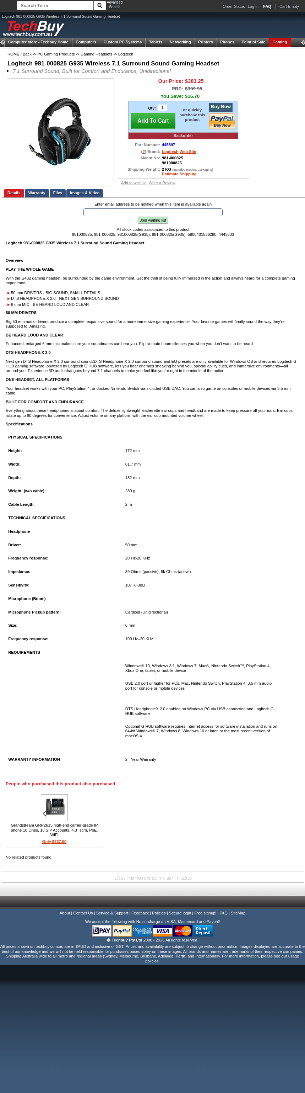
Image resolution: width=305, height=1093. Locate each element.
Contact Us (83, 913)
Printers (205, 42)
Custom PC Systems (123, 42)
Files (57, 193)
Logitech (125, 54)
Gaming (280, 42)
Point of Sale (253, 42)
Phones (227, 42)
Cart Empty (289, 6)
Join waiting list (153, 220)
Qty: (152, 108)
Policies (159, 913)
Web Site (188, 151)
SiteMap (238, 913)
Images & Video (84, 193)
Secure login (180, 913)
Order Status (234, 6)
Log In (253, 6)
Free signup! (205, 913)
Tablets (156, 42)
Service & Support (112, 913)
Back (27, 54)
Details (14, 193)
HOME (13, 54)
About (65, 913)
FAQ (224, 913)
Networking (180, 42)
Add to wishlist (134, 183)
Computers (86, 42)
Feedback (140, 913)
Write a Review (162, 183)
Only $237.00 (54, 841)
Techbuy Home (38, 42)
